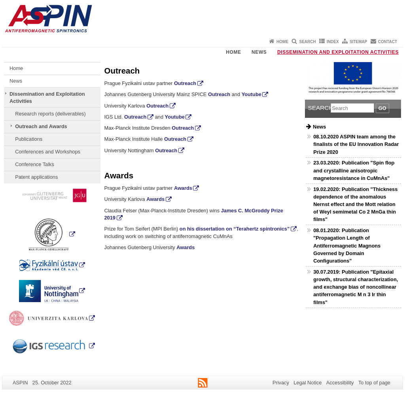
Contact (387, 42)
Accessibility (340, 383)
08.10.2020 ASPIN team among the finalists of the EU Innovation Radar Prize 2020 (356, 144)
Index (333, 42)
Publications (28, 139)
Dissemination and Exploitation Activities (338, 52)
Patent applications (36, 177)
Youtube (251, 94)
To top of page (374, 383)
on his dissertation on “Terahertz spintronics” (235, 229)
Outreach (185, 83)
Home (282, 42)
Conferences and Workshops (47, 152)
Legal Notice (307, 383)
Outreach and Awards (41, 126)
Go (382, 108)
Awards (183, 188)
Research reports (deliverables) (50, 114)
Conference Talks (34, 164)
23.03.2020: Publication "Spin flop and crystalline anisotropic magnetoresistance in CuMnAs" (353, 170)
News (259, 52)
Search (307, 42)
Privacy (281, 383)
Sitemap (358, 42)
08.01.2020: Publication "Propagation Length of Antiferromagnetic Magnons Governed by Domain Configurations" (346, 245)
